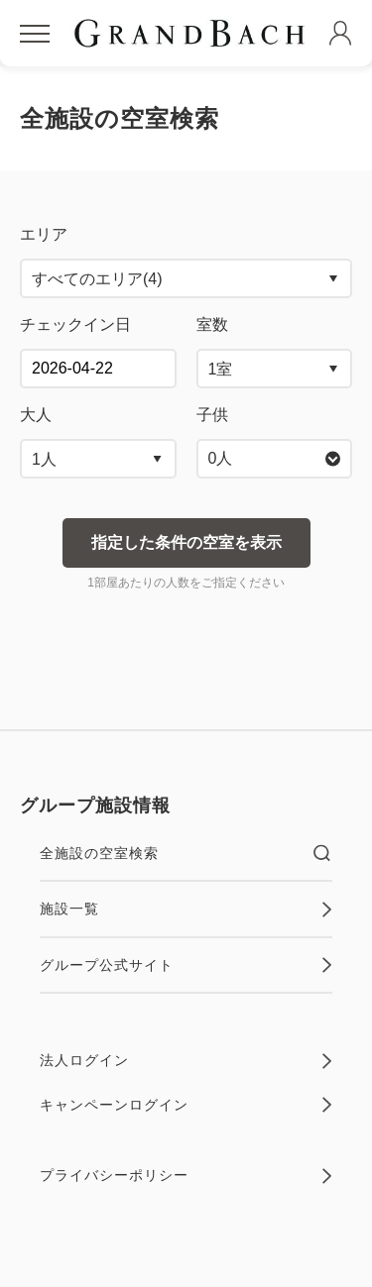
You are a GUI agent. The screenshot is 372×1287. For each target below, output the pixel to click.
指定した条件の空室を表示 (186, 542)
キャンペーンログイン (186, 1105)
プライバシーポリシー (186, 1176)
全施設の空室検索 (186, 853)
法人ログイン (186, 1061)
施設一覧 (186, 909)
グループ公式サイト (186, 965)
